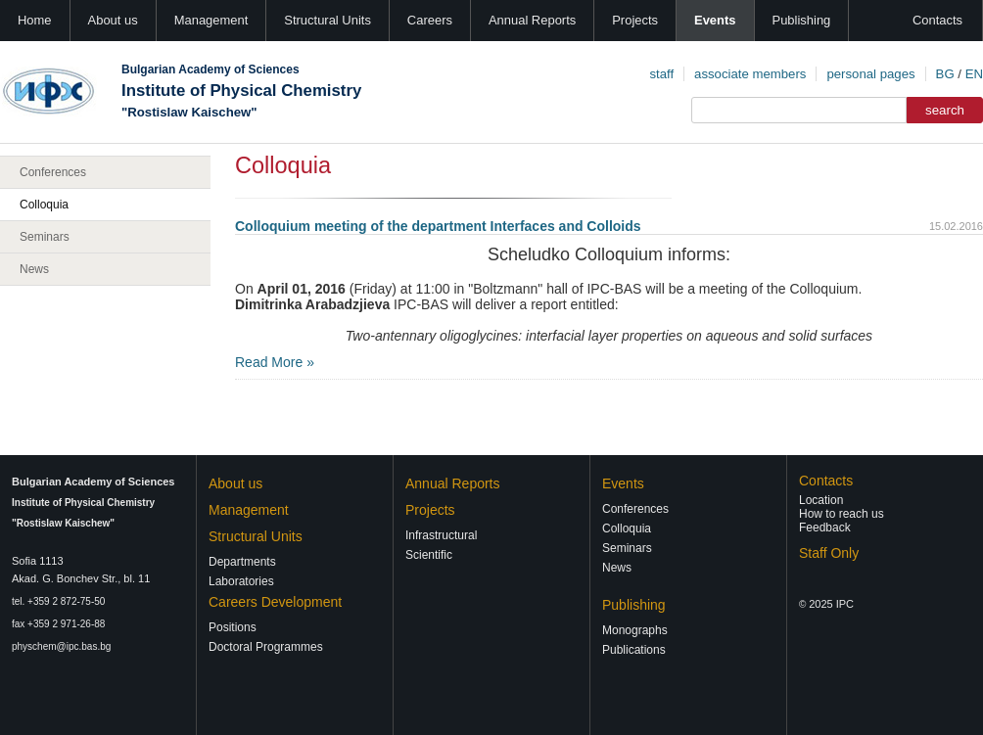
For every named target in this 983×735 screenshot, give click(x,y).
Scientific (428, 555)
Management (211, 20)
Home (35, 20)
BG (945, 74)
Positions (233, 627)
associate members (750, 74)
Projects (635, 20)
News (34, 269)
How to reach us (841, 514)
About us (113, 20)
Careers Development (275, 602)
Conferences (53, 172)
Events (714, 20)
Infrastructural (441, 535)
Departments (242, 562)
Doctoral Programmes (266, 647)
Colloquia (44, 204)
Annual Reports (532, 20)
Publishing (801, 20)
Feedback (825, 527)
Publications (634, 650)
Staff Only (829, 553)
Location (821, 500)
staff (661, 74)
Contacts (937, 20)
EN (974, 74)
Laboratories (241, 581)
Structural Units (327, 20)
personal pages (870, 74)
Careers (429, 20)
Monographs (635, 630)
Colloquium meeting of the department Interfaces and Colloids (438, 226)
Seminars (45, 237)
